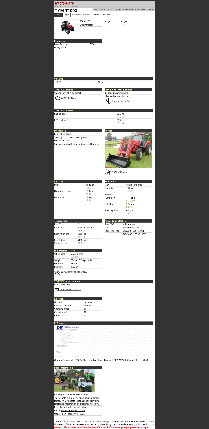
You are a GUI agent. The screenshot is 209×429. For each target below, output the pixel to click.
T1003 (75, 6)
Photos (97, 15)
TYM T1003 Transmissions (118, 89)
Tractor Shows (140, 9)
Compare (117, 9)
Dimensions (87, 15)
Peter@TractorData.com (73, 410)
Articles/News (128, 9)
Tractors (59, 6)
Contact (150, 9)
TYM (67, 6)
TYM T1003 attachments (67, 281)
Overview (58, 15)
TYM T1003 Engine (63, 89)
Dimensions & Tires (64, 250)
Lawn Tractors (106, 9)
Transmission (76, 15)
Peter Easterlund (62, 407)
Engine (66, 15)
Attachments (106, 15)
